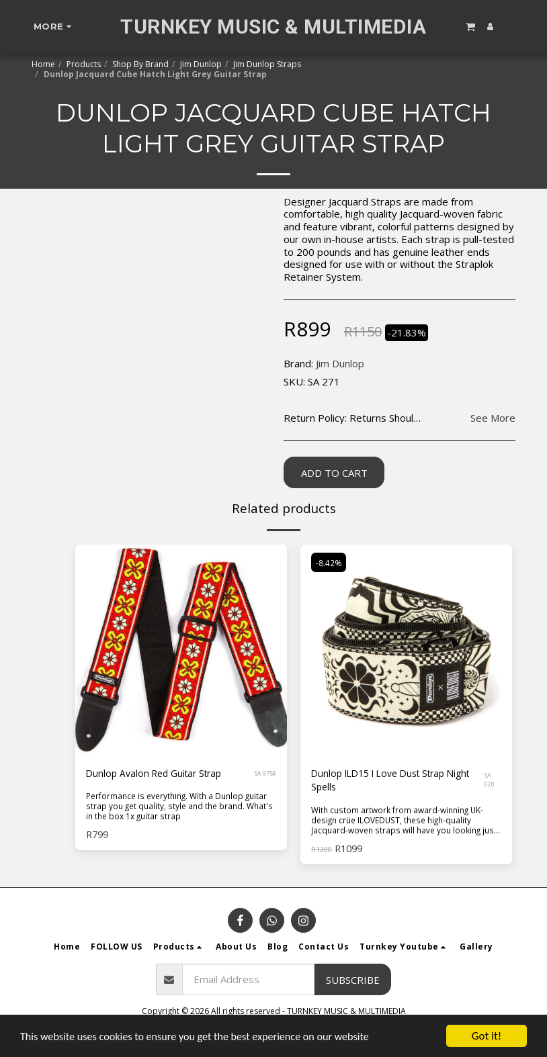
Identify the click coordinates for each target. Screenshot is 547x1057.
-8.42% (330, 563)
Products (84, 64)
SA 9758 (265, 774)
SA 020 (491, 781)
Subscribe (353, 981)
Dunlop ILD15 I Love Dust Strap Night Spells (384, 782)
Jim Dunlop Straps (267, 64)
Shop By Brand (140, 64)
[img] (406, 650)
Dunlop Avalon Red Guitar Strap (158, 774)
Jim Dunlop (201, 64)
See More (492, 418)
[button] (470, 26)
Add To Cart (334, 472)
